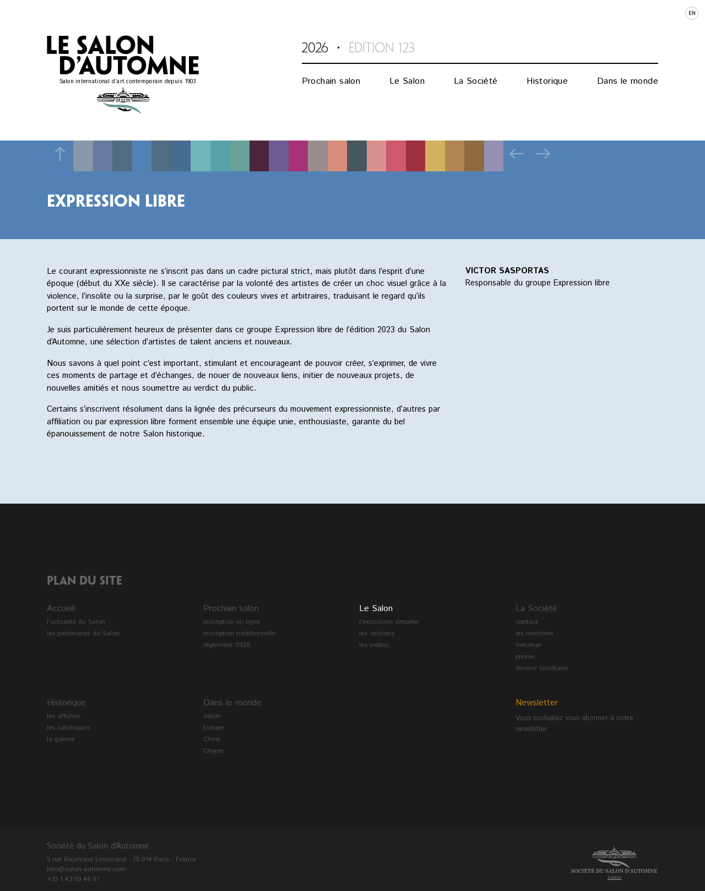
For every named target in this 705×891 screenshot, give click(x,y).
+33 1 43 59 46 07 (73, 879)
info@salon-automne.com (86, 869)
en (692, 13)
